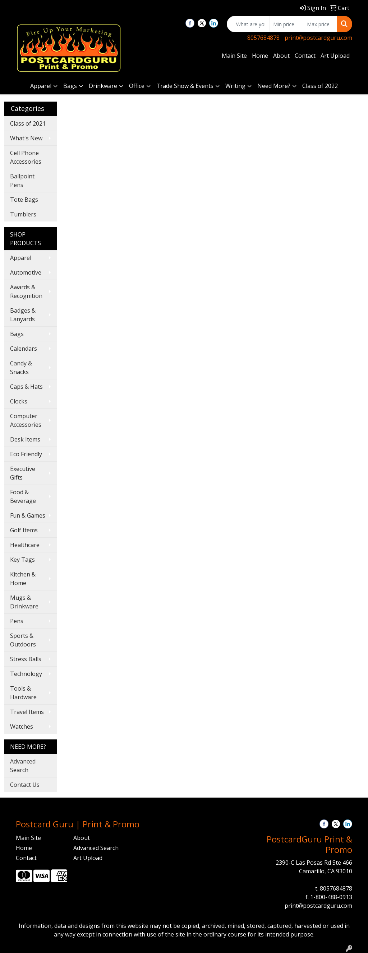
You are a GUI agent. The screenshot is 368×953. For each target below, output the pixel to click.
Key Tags (22, 560)
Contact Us (25, 785)
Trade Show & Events (184, 86)
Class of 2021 (28, 123)
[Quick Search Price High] (320, 24)
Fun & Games (27, 515)
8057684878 (263, 38)
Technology (26, 674)
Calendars (23, 348)
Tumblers (23, 214)
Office (136, 86)
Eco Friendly (26, 454)
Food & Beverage (23, 496)
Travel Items (27, 712)
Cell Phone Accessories (25, 157)
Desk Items (25, 439)
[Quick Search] (248, 24)
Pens (16, 621)
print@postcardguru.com (318, 38)
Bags (70, 86)
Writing (235, 86)
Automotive (25, 272)
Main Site (234, 56)
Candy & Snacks (21, 367)
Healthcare (25, 545)
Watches (21, 726)
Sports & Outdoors (23, 640)
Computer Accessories (25, 420)
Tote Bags (24, 200)
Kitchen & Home (23, 578)
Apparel (40, 86)
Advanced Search (23, 765)
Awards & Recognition (26, 291)
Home (260, 56)
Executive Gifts (22, 473)
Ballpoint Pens (22, 180)
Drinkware (103, 86)
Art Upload (335, 56)
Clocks (18, 401)
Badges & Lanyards (23, 315)
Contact (305, 56)
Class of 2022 (320, 86)
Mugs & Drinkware (24, 602)
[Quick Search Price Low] (286, 24)
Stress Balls (25, 659)
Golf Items (24, 530)
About (281, 56)
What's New (26, 138)
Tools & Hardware (23, 693)
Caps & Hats (26, 387)
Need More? (273, 86)
